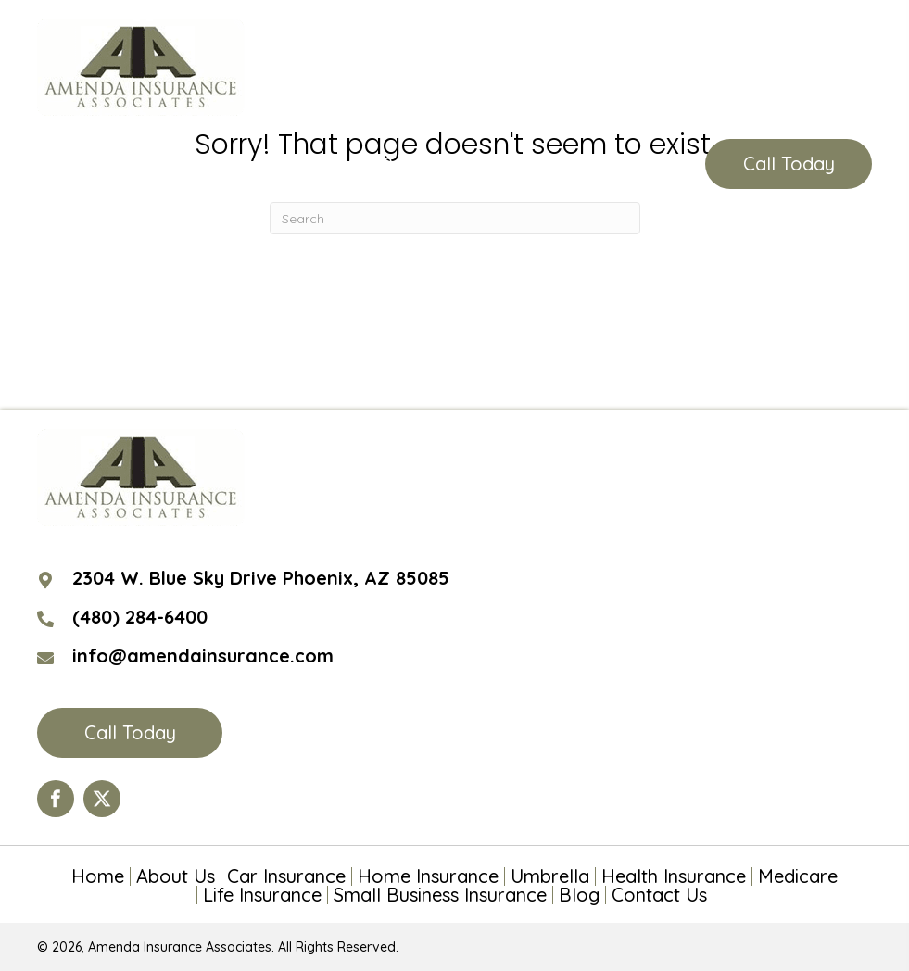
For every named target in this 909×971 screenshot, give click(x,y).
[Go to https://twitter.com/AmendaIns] (101, 798)
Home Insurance (428, 876)
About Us (175, 876)
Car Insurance (286, 876)
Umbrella (550, 876)
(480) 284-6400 (387, 164)
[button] (788, 164)
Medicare (798, 876)
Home (97, 876)
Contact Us (659, 895)
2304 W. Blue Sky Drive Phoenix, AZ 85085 (260, 577)
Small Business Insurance (440, 895)
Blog (579, 895)
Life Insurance (262, 895)
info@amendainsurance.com (203, 655)
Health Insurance (673, 876)
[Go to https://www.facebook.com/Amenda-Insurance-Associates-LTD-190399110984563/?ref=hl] (55, 798)
